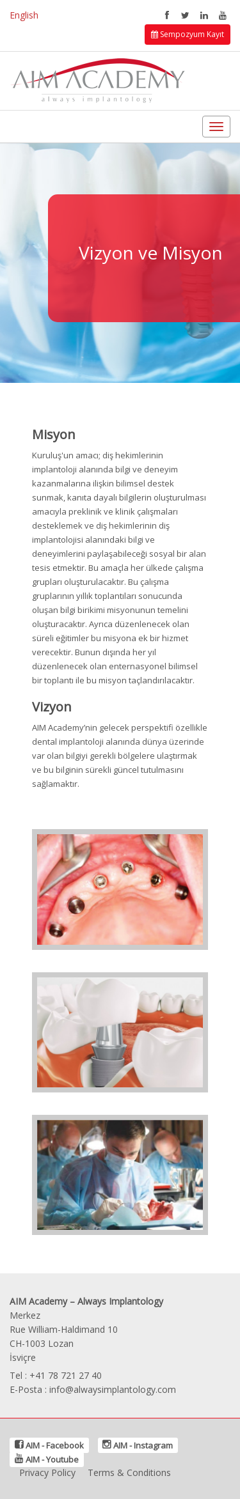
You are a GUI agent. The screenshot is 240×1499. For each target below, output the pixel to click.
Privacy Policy (47, 1472)
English (24, 15)
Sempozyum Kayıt (187, 34)
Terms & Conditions (129, 1472)
